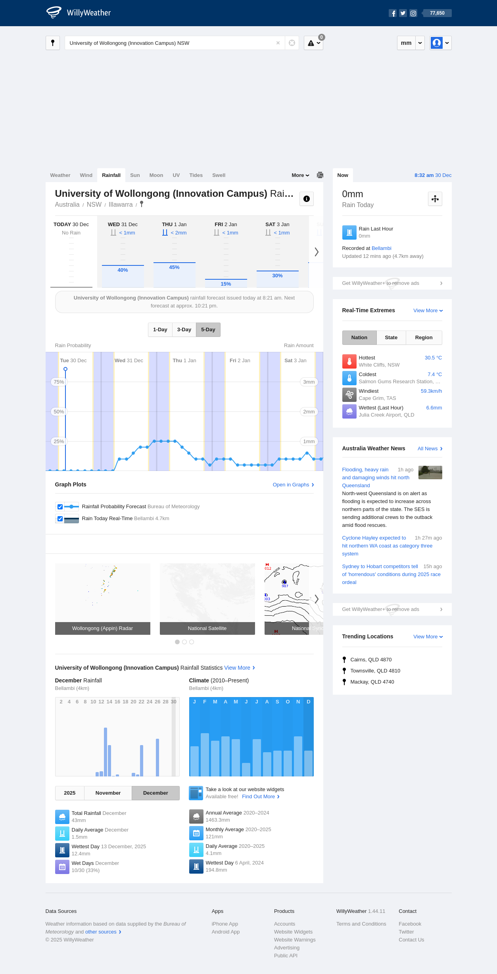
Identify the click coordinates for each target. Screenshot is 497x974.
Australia (67, 204)
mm (406, 42)
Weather (60, 175)
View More (425, 310)
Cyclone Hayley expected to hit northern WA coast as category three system (392, 545)
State (391, 337)
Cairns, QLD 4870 (371, 660)
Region (424, 337)
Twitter (406, 932)
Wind (86, 175)
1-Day (160, 329)
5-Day (208, 329)
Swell (218, 175)
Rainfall (111, 175)
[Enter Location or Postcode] (182, 43)
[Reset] (278, 43)
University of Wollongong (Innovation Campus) (142, 204)
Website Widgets (293, 932)
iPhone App (225, 924)
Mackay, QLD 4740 (372, 682)
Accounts (284, 924)
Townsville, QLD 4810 (376, 671)
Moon (156, 175)
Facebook (410, 924)
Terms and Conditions (361, 924)
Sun (135, 175)
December (155, 793)
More (298, 175)
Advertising (286, 948)
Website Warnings (295, 940)
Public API (285, 956)
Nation (359, 337)
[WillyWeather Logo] (83, 13)
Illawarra (120, 204)
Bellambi (381, 248)
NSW (94, 204)
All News (428, 448)
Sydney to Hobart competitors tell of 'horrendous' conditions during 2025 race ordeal (392, 574)
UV (176, 175)
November (108, 793)
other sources (101, 932)
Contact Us (411, 940)
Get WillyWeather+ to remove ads (380, 283)
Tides (196, 175)
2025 (69, 793)
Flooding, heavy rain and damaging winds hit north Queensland (392, 497)
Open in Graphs (291, 485)
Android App (226, 932)
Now (343, 175)
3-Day (184, 329)
